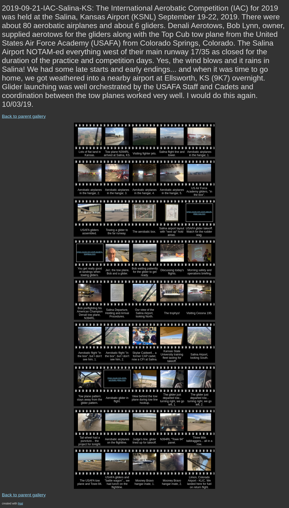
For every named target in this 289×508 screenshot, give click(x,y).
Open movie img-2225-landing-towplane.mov (90, 253)
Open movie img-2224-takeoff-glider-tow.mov (199, 213)
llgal (20, 503)
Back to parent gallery (24, 116)
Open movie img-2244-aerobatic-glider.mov (117, 379)
